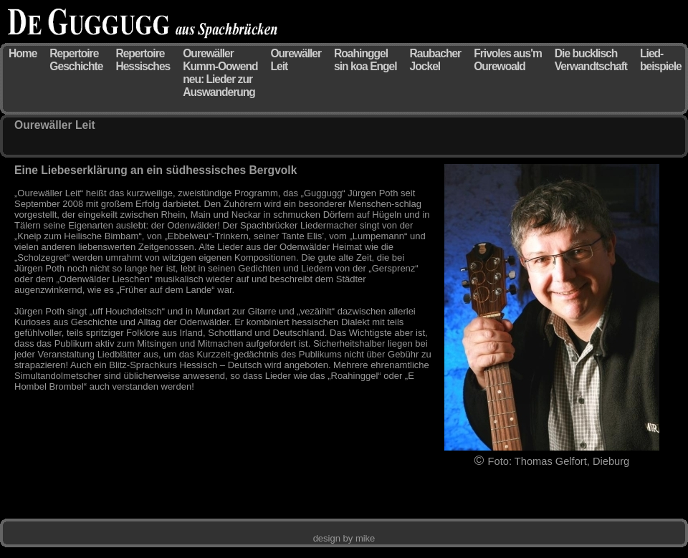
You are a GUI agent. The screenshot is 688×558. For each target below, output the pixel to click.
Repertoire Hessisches (142, 59)
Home (23, 53)
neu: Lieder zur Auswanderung (219, 85)
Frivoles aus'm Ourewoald (508, 59)
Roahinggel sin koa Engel (365, 59)
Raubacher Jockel (436, 59)
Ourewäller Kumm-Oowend (220, 59)
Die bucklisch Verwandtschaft (591, 59)
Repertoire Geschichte (75, 59)
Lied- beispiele (661, 59)
